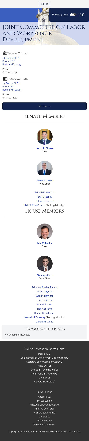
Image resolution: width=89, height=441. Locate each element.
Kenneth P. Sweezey (35, 317)
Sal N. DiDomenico (44, 192)
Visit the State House (44, 412)
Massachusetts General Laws (44, 404)
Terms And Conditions (44, 424)
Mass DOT (44, 365)
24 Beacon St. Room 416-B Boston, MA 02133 (11, 61)
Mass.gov (44, 354)
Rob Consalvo (44, 309)
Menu (45, 3)
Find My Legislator (44, 408)
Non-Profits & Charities (44, 373)
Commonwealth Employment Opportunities (44, 358)
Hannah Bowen (44, 304)
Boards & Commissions (44, 369)
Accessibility (44, 397)
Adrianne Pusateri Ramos (44, 287)
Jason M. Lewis (44, 180)
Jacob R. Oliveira (44, 148)
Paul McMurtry (44, 243)
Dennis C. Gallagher (44, 313)
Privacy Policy (44, 420)
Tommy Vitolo (44, 275)
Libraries (44, 377)
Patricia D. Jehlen (44, 201)
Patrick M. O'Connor (35, 205)
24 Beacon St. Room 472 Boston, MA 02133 (11, 86)
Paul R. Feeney (44, 197)
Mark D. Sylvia (44, 291)
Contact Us (44, 416)
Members (44, 106)
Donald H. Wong (44, 321)
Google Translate (44, 381)
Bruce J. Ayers (44, 300)
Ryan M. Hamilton (44, 296)
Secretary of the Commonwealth (44, 361)
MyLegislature (44, 400)
